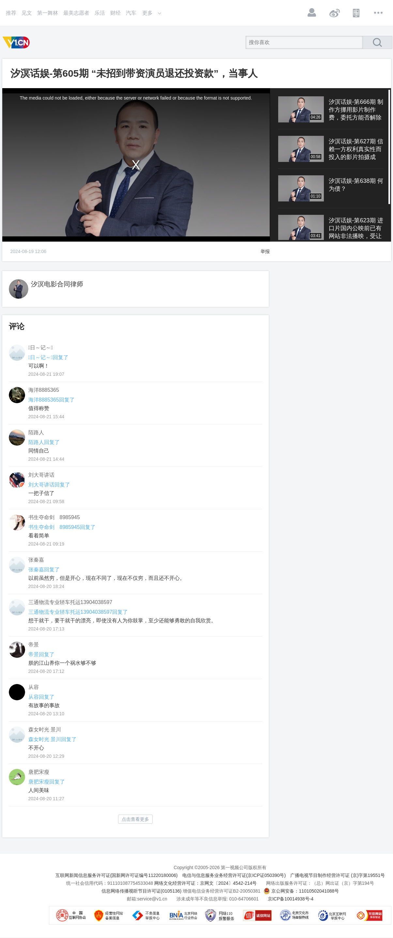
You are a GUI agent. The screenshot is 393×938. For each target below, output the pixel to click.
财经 (115, 13)
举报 (265, 251)
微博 (334, 13)
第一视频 (17, 42)
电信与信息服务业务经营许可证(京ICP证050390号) (234, 875)
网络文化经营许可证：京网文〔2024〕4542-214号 (205, 883)
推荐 (11, 13)
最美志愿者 (76, 13)
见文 (27, 13)
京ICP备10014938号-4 (290, 898)
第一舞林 (47, 13)
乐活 (100, 13)
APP (356, 13)
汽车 (131, 13)
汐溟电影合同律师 (57, 284)
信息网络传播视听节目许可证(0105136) (141, 891)
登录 (312, 13)
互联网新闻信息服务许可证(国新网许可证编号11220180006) (116, 875)
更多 (378, 13)
